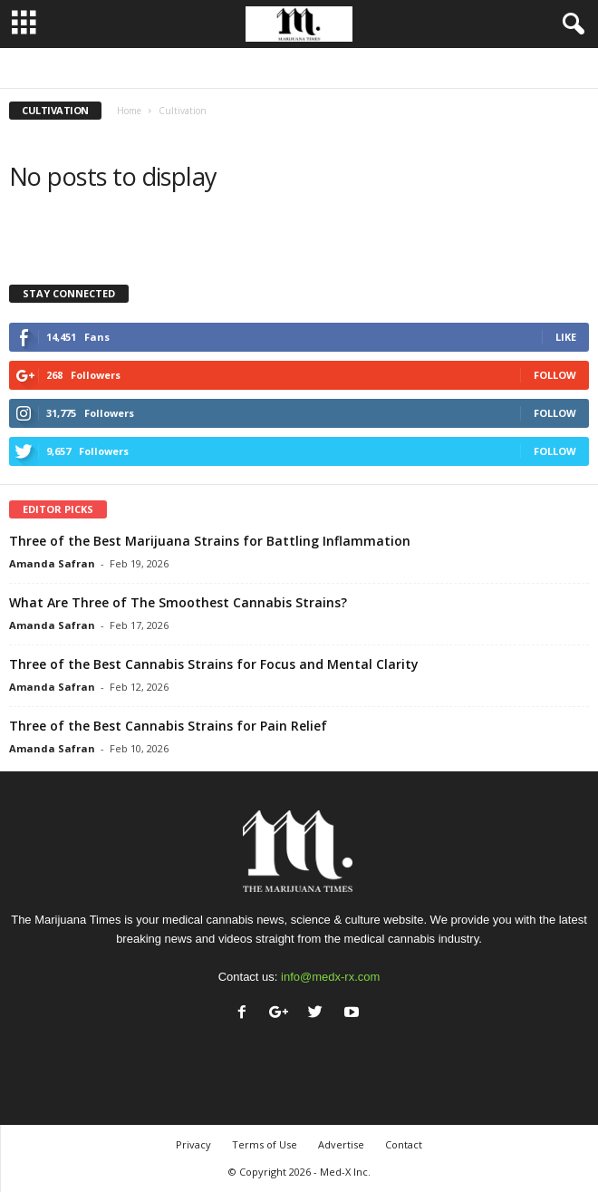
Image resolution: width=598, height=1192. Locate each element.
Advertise (341, 1144)
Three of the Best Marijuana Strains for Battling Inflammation (209, 540)
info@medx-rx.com (330, 977)
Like (565, 337)
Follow (555, 375)
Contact (403, 1144)
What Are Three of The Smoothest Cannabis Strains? (178, 602)
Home (129, 110)
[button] (570, 24)
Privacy (193, 1144)
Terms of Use (264, 1144)
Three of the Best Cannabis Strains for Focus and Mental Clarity (214, 664)
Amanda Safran (52, 563)
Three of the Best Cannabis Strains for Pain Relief (168, 725)
